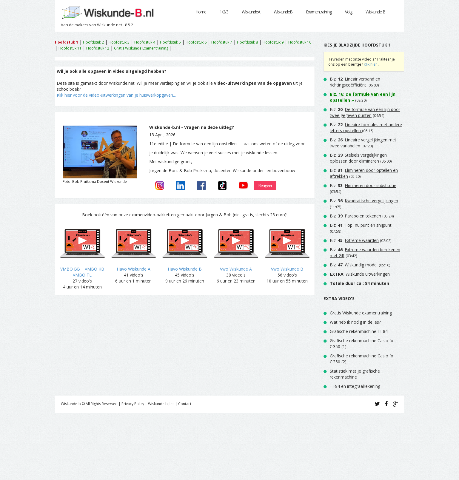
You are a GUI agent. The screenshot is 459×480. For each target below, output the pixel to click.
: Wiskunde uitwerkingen (360, 274)
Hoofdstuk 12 (97, 48)
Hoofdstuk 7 (221, 42)
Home (200, 12)
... (116, 95)
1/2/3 (224, 12)
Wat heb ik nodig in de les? (355, 322)
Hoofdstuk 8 (247, 42)
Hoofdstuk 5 (170, 42)
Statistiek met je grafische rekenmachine (355, 374)
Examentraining (319, 12)
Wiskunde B (375, 12)
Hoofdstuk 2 (93, 42)
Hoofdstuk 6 (196, 42)
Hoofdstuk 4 (144, 42)
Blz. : (355, 82)
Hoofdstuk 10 (299, 42)
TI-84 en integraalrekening (355, 386)
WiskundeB (283, 12)
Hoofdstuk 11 (69, 48)
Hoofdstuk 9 (273, 42)
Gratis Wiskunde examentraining (361, 313)
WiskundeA (251, 12)
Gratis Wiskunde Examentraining (141, 48)
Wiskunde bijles (161, 403)
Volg (348, 12)
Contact (184, 403)
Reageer (265, 185)
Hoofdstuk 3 (119, 42)
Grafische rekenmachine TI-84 (359, 331)
